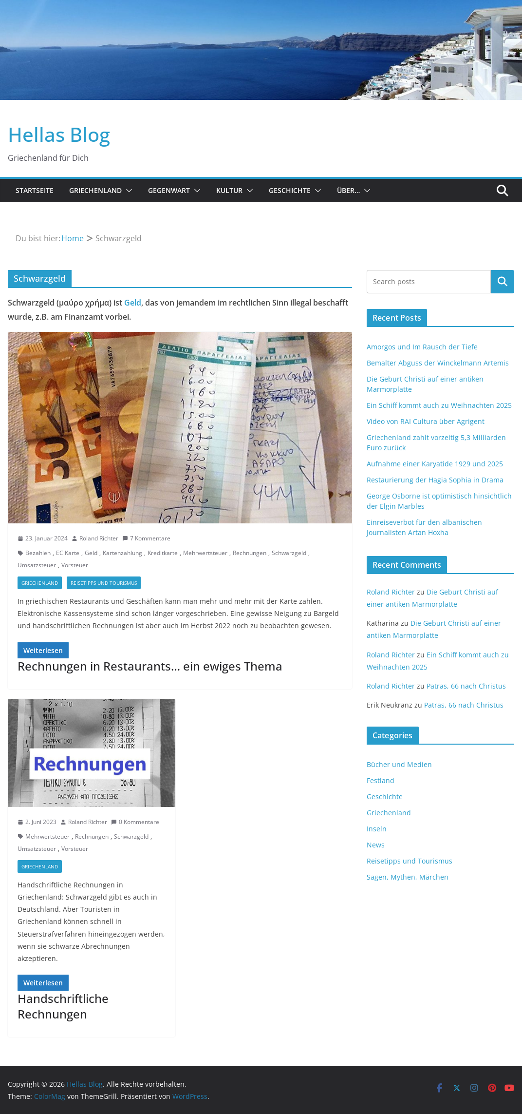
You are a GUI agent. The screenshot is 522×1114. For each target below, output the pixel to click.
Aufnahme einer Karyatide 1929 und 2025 (435, 463)
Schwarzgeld (289, 553)
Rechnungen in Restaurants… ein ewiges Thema (150, 666)
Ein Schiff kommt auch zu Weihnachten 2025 (439, 405)
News (376, 844)
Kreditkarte (163, 553)
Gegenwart (169, 190)
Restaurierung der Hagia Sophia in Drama (435, 479)
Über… (348, 190)
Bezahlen (38, 553)
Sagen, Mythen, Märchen (407, 877)
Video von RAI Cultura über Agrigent (426, 421)
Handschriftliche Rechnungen (63, 1005)
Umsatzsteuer (37, 565)
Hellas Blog (59, 134)
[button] (127, 190)
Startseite (35, 190)
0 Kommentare (135, 822)
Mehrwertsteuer (205, 553)
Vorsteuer (74, 565)
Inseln (377, 828)
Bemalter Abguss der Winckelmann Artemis (438, 362)
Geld (132, 302)
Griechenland (95, 190)
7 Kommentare (146, 538)
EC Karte (67, 553)
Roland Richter (98, 538)
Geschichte (290, 190)
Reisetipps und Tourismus (104, 582)
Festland (380, 780)
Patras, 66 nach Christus (466, 686)
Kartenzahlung (122, 553)
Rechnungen (249, 553)
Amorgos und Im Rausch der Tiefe (422, 346)
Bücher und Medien (399, 764)
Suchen (502, 281)
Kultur (229, 190)
